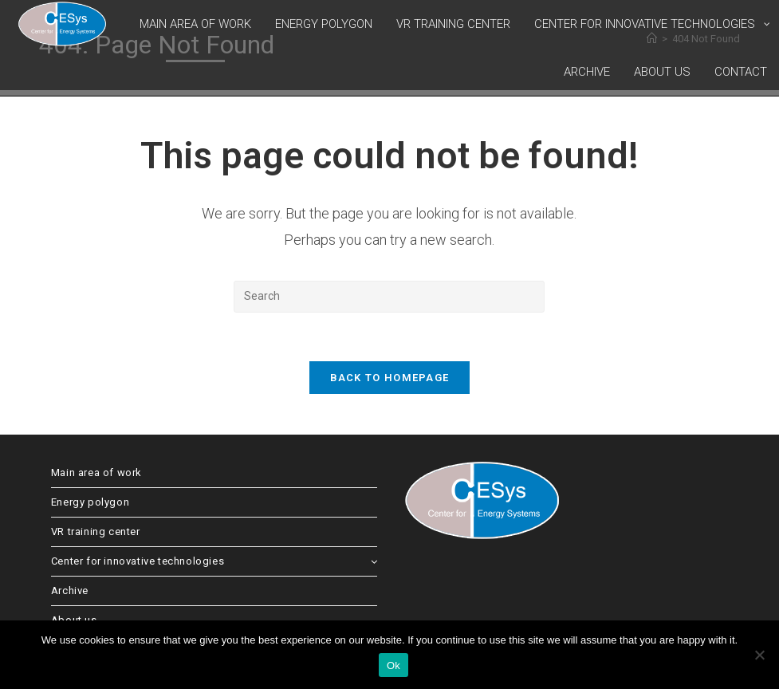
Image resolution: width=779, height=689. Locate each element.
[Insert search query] (389, 297)
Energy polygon (90, 502)
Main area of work (96, 472)
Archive (70, 590)
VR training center (95, 531)
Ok (393, 665)
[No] (759, 655)
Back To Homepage (390, 378)
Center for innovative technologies (214, 561)
